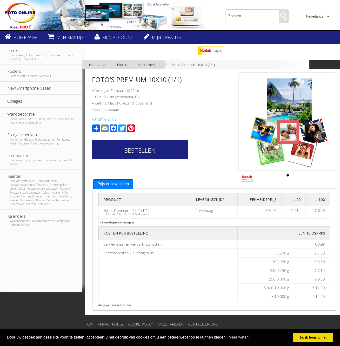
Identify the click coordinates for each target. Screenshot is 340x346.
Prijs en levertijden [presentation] (113, 184)
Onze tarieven (170, 324)
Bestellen (140, 150)
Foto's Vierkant (149, 64)
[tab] (113, 184)
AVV (90, 324)
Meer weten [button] (238, 337)
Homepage (97, 64)
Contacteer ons (203, 324)
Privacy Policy (110, 324)
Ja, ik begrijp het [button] (313, 337)
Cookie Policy (140, 324)
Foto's (122, 64)
